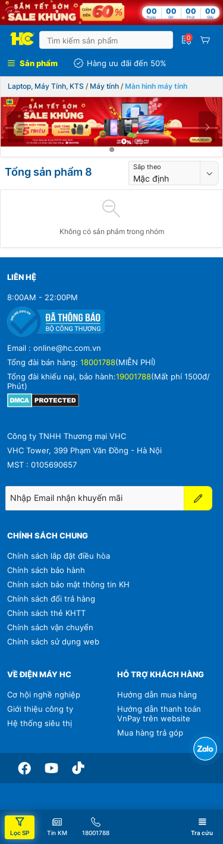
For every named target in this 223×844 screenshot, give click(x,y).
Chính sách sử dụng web (53, 641)
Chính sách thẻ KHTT (46, 613)
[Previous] (16, 126)
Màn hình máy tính (156, 86)
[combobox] (164, 173)
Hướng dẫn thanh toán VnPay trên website (159, 713)
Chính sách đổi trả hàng (51, 598)
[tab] (111, 149)
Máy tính (104, 86)
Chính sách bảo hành (46, 570)
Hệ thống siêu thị (39, 723)
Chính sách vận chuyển (50, 627)
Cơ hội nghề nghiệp (43, 694)
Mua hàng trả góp (150, 732)
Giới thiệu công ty (40, 709)
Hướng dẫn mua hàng (157, 694)
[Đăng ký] (198, 498)
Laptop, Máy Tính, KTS (46, 86)
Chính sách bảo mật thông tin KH (68, 584)
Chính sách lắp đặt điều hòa (58, 555)
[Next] (207, 126)
